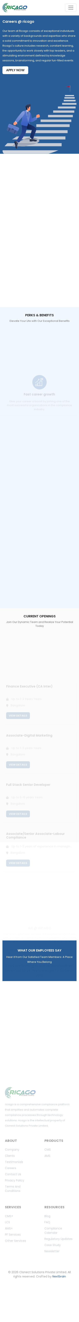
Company (12, 1150)
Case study (52, 1245)
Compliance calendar (53, 1230)
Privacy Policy (14, 1180)
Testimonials (14, 1162)
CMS (47, 1150)
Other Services (15, 1241)
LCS (7, 1222)
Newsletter (52, 1251)
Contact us (13, 1174)
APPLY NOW (15, 70)
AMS (47, 1156)
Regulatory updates (58, 1239)
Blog (47, 1216)
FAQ (47, 1222)
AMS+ (9, 1228)
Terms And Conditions (12, 1188)
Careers (10, 1168)
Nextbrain (59, 1276)
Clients (10, 1156)
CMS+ (9, 1216)
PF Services (13, 1235)
